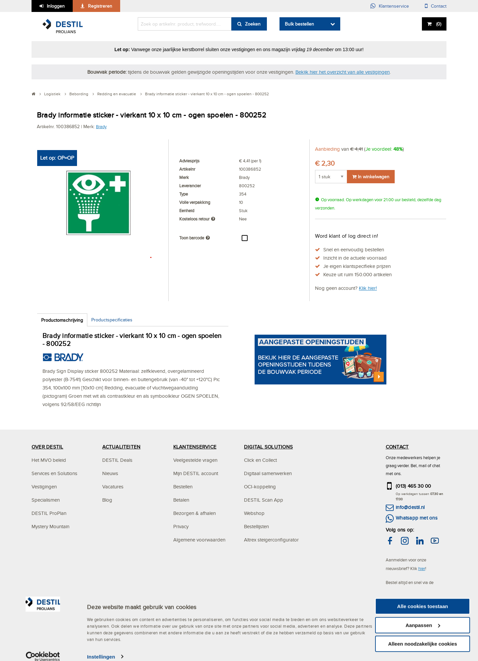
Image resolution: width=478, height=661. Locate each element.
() (438, 24)
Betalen (181, 499)
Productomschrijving (62, 320)
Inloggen (56, 6)
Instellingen (101, 654)
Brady (101, 126)
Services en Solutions (54, 473)
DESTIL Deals (117, 459)
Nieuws (110, 473)
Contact (438, 6)
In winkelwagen (370, 176)
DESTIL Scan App (263, 499)
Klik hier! (368, 288)
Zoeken (253, 24)
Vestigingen (44, 486)
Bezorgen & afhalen (194, 513)
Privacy (181, 526)
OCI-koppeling (260, 486)
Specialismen (46, 499)
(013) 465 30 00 (413, 485)
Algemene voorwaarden (199, 539)
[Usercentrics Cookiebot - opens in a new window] (43, 654)
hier (421, 568)
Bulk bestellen (299, 24)
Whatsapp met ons (417, 517)
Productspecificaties (111, 319)
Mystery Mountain (50, 526)
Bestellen (183, 486)
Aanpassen (423, 622)
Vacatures (112, 486)
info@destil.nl (410, 507)
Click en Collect (260, 459)
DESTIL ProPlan (49, 513)
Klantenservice (394, 6)
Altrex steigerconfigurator (271, 539)
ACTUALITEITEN (121, 446)
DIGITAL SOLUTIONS (268, 446)
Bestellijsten (256, 526)
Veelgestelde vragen (195, 459)
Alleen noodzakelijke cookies (422, 641)
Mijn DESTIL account (195, 473)
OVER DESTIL (47, 446)
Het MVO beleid (49, 459)
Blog (107, 499)
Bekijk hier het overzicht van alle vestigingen (342, 71)
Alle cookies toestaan (422, 604)
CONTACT (397, 446)
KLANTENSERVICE (194, 446)
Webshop (254, 513)
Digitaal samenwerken (268, 473)
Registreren (100, 6)
